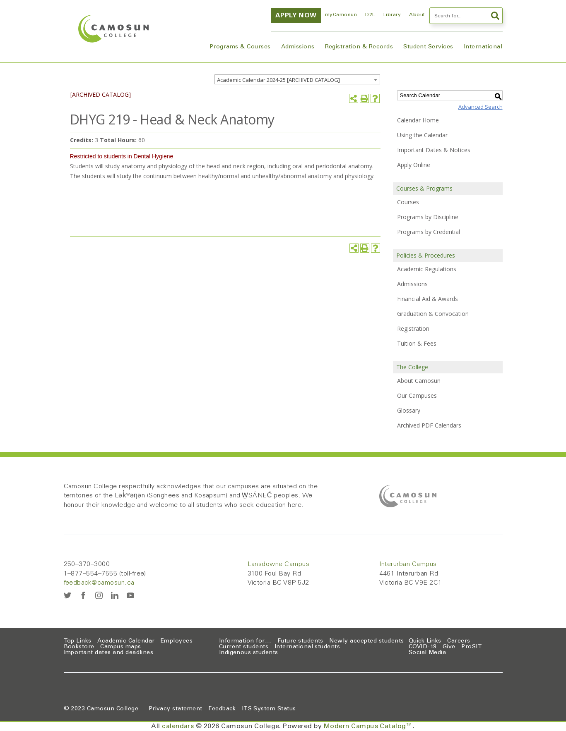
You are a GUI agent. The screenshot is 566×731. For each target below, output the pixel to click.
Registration (413, 328)
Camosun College (112, 709)
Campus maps (120, 647)
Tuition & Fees (416, 343)
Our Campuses (417, 395)
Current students (244, 647)
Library (392, 14)
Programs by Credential (428, 232)
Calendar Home (418, 120)
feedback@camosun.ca (99, 583)
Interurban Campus (408, 564)
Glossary (408, 410)
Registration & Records (359, 47)
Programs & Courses (240, 47)
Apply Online (413, 165)
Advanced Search (480, 106)
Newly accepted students (366, 641)
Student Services (428, 47)
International (483, 47)
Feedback (222, 709)
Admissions (298, 47)
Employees (177, 641)
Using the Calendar (422, 135)
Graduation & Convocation (433, 314)
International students (307, 647)
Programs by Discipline (427, 217)
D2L (370, 14)
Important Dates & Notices (433, 150)
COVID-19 (423, 647)
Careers (458, 641)
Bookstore (79, 647)
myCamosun (341, 14)
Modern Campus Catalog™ (368, 726)
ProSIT (471, 647)
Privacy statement (175, 709)
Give (449, 647)
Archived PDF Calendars (429, 425)
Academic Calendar (125, 641)
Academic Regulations (426, 269)
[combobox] (297, 79)
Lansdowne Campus (279, 564)
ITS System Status (269, 709)
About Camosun (419, 381)
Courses (408, 202)
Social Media (427, 653)
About (417, 14)
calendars (178, 726)
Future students (300, 641)
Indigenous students (248, 653)
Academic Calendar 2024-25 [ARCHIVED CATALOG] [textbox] (278, 80)
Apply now (296, 15)
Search (495, 16)
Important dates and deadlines (109, 653)
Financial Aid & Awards (427, 299)
